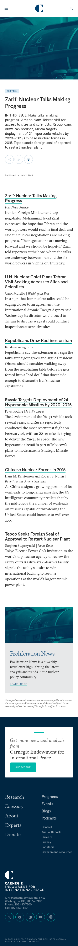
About (11, 815)
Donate (13, 834)
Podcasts (49, 818)
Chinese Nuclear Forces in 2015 (35, 469)
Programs (50, 796)
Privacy (46, 842)
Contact (47, 827)
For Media (48, 847)
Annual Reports (51, 832)
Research (14, 797)
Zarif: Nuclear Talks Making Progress (30, 198)
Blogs (46, 810)
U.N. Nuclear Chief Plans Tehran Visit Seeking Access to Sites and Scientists (36, 282)
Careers (47, 837)
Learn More (18, 684)
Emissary (14, 806)
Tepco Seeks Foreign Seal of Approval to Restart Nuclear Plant (37, 536)
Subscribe (23, 767)
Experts (13, 825)
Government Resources (57, 852)
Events (47, 803)
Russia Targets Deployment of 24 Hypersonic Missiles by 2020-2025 (38, 402)
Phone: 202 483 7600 (18, 904)
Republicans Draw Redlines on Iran (38, 340)
